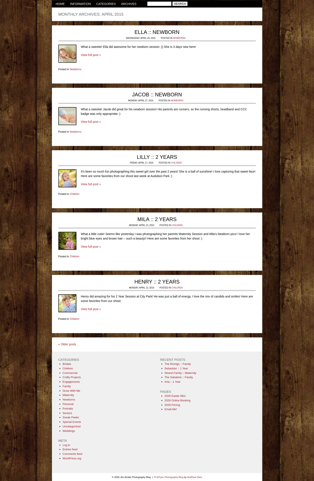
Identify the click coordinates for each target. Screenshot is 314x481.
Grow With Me (71, 390)
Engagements (71, 381)
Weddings (69, 430)
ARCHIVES (129, 3)
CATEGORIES (106, 3)
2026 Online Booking (178, 400)
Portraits (68, 408)
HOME (60, 3)
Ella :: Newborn (157, 32)
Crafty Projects (72, 377)
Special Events (72, 421)
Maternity (68, 395)
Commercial (70, 373)
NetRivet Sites (194, 477)
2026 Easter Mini (175, 396)
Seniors (67, 413)
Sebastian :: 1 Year (176, 368)
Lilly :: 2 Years (157, 157)
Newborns (179, 38)
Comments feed (72, 453)
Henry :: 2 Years (157, 282)
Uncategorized (72, 426)
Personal (68, 404)
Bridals (67, 364)
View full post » (91, 55)
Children (176, 163)
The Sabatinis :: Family (179, 377)
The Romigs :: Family (178, 364)
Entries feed (70, 449)
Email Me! (171, 409)
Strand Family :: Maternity (180, 373)
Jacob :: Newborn (157, 94)
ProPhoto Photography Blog (168, 477)
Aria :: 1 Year (173, 381)
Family (67, 386)
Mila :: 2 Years (156, 219)
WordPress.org (72, 458)
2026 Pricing (172, 405)
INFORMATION (80, 3)
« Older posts (67, 344)
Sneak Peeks (71, 417)
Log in (66, 445)
